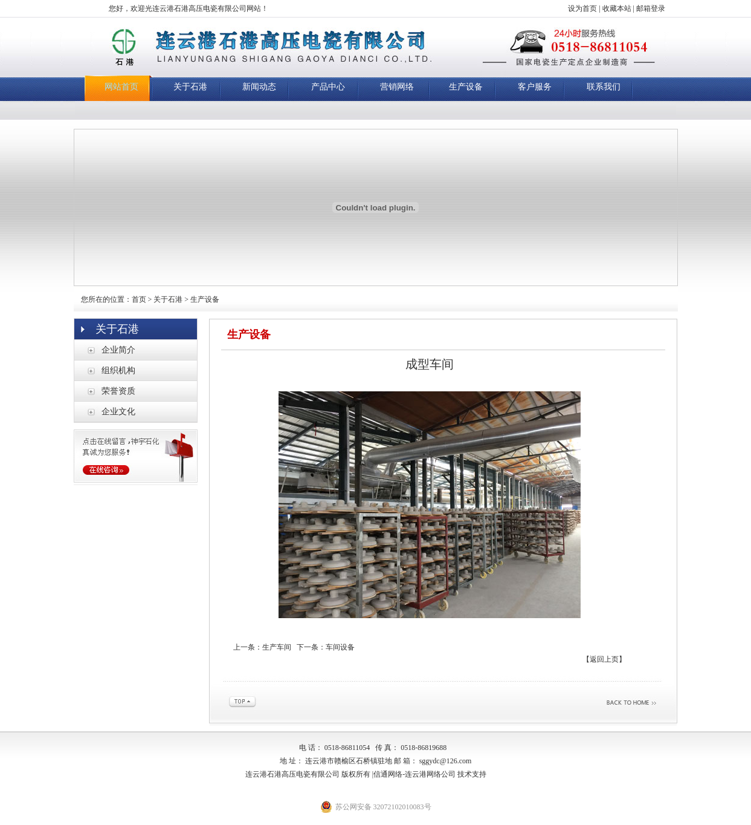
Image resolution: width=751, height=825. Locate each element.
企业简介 (118, 349)
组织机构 (118, 370)
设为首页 (582, 8)
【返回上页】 (604, 659)
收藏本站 (616, 8)
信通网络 (387, 774)
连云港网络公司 (430, 774)
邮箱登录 (650, 8)
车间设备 (340, 647)
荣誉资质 (118, 391)
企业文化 (118, 411)
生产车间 (276, 647)
